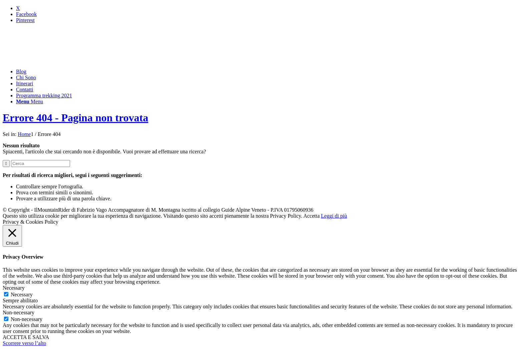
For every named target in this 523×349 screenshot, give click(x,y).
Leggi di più (334, 216)
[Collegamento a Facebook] (26, 14)
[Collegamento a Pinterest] (25, 20)
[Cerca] (40, 163)
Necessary (22, 294)
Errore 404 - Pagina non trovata (75, 118)
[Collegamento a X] (18, 8)
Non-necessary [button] (18, 312)
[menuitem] (268, 72)
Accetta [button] (311, 216)
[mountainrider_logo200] (53, 60)
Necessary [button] (14, 288)
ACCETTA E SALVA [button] (26, 337)
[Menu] (29, 101)
